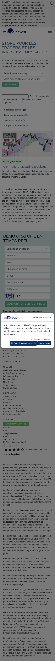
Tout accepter (44, 343)
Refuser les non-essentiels (23, 343)
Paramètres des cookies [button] (41, 339)
